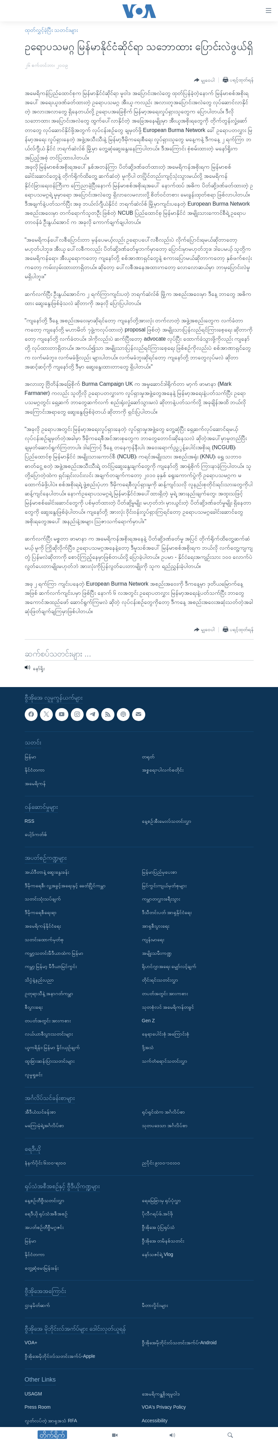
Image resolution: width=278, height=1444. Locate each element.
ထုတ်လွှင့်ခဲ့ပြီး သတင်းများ (51, 30)
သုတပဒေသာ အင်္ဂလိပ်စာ (165, 1125)
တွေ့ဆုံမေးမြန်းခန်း (42, 1268)
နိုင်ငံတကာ (35, 770)
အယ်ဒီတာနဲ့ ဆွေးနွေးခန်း (47, 872)
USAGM (33, 1393)
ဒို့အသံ (148, 1047)
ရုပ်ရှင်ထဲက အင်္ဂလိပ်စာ (163, 1112)
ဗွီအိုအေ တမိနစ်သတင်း (163, 1240)
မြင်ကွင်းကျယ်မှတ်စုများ (164, 885)
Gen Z (148, 1020)
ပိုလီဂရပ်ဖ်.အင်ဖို (157, 1214)
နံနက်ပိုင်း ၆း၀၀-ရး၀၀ (45, 1163)
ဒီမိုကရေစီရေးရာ (41, 912)
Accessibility (155, 1420)
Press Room (38, 1407)
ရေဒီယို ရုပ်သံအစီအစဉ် (46, 1214)
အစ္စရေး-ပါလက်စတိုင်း (163, 770)
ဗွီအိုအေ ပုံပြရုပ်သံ (158, 1227)
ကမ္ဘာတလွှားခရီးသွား (161, 899)
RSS (30, 821)
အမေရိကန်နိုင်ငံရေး (43, 926)
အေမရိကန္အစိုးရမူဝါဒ (161, 1393)
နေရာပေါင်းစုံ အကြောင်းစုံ (166, 1034)
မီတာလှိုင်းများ (155, 1305)
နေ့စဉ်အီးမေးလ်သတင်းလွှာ (166, 821)
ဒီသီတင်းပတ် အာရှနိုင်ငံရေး (167, 912)
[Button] (204, 80)
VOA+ (31, 1343)
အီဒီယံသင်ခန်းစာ (40, 1112)
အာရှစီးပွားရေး (155, 926)
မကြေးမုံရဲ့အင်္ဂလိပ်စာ (44, 1125)
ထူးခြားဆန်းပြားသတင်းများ (49, 1061)
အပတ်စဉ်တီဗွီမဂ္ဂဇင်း (44, 1227)
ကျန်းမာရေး (153, 939)
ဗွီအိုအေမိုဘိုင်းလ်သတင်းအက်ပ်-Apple (60, 1356)
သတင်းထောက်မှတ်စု (44, 939)
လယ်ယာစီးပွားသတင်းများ (49, 1034)
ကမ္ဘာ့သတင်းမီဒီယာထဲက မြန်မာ (54, 953)
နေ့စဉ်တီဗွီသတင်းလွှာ (44, 1200)
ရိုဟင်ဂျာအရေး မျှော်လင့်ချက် (169, 966)
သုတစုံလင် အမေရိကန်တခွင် (168, 1007)
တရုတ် (148, 756)
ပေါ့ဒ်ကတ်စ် (36, 834)
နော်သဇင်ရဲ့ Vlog (157, 1254)
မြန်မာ (30, 756)
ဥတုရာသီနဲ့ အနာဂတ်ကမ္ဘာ (49, 993)
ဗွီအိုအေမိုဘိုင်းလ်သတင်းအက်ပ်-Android (179, 1343)
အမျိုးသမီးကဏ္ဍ (157, 953)
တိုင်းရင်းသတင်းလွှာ (160, 980)
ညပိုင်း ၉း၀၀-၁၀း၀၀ (161, 1163)
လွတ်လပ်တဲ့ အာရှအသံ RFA (51, 1420)
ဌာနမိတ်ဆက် (37, 1305)
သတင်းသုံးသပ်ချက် (43, 899)
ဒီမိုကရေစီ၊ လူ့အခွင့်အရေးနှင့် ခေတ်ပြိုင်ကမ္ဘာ (65, 885)
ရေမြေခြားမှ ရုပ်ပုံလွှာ (161, 1200)
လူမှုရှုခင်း (33, 1074)
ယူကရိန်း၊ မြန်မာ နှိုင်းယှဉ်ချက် (52, 1047)
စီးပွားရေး (34, 1007)
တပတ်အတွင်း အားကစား (48, 1020)
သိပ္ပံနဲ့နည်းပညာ (39, 980)
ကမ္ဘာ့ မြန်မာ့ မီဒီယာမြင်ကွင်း (51, 966)
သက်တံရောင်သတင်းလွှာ (164, 1061)
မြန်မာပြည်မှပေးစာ (159, 872)
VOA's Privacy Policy (164, 1407)
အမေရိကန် (35, 783)
